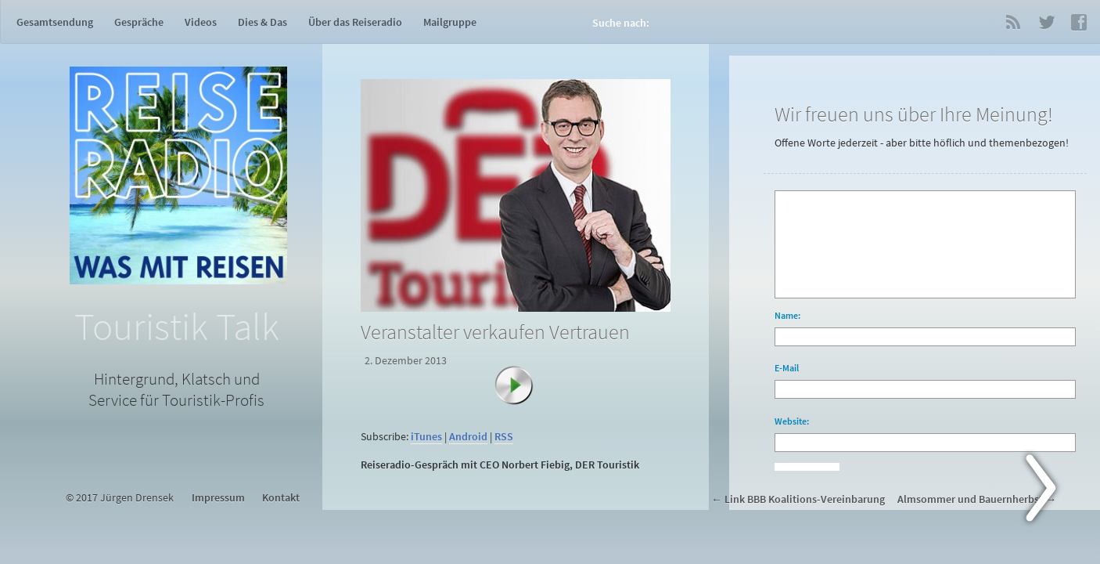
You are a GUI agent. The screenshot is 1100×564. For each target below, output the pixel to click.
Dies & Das (262, 22)
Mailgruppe (449, 22)
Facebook (1078, 21)
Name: (787, 315)
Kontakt (281, 497)
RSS (1013, 21)
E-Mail (787, 368)
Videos (201, 22)
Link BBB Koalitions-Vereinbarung (804, 499)
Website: (792, 421)
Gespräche (139, 22)
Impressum (218, 497)
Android (468, 436)
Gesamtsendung (54, 22)
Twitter (1046, 21)
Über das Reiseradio (355, 22)
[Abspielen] (521, 393)
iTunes (426, 436)
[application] (519, 416)
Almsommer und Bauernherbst (970, 499)
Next (1050, 491)
